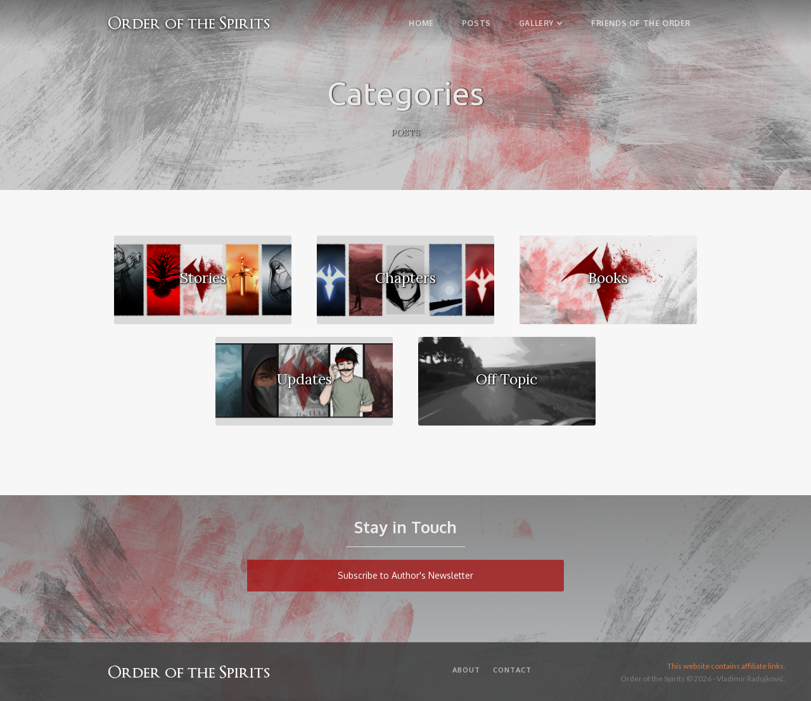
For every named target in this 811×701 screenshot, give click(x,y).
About (466, 670)
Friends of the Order (641, 23)
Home (421, 23)
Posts (476, 23)
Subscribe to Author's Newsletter (405, 575)
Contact (512, 670)
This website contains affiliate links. (726, 666)
